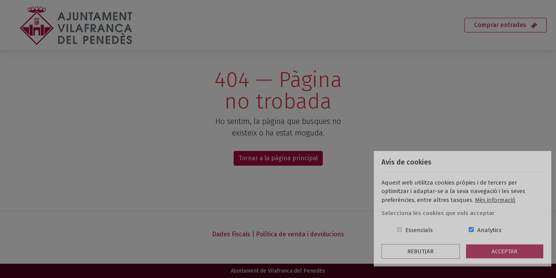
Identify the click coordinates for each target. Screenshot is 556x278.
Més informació (495, 200)
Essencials (419, 230)
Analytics (489, 230)
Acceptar (504, 251)
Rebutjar (420, 251)
